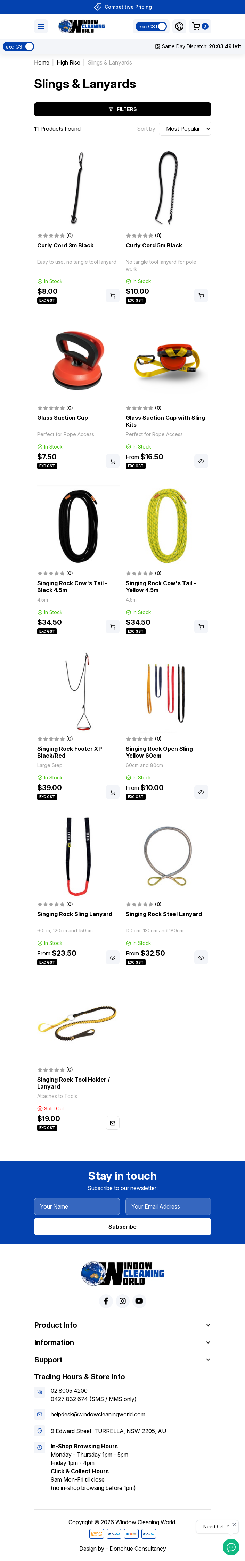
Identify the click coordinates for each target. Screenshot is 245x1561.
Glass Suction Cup (62, 417)
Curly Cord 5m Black (154, 245)
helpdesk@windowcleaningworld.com (98, 1414)
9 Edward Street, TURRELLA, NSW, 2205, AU (108, 1430)
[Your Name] (77, 1206)
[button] (179, 26)
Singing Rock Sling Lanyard (74, 914)
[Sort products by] (185, 129)
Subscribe (122, 1226)
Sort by (146, 128)
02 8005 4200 (69, 1390)
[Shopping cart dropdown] (200, 26)
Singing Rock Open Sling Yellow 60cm (159, 752)
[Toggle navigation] (41, 26)
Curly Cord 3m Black (65, 245)
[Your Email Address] (168, 1206)
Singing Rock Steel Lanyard (164, 914)
